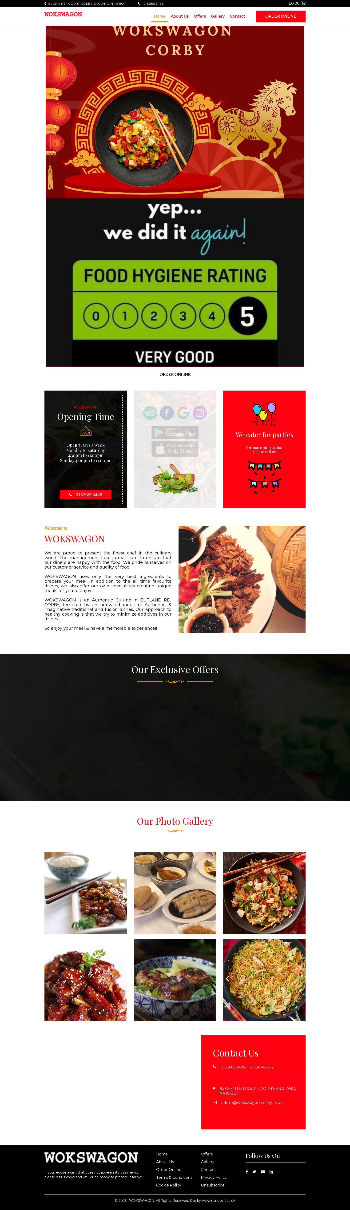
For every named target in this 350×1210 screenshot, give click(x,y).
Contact (237, 16)
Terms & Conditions (174, 1177)
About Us (179, 16)
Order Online (280, 16)
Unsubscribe (213, 1185)
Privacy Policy (214, 1177)
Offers (200, 16)
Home (159, 16)
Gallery (218, 16)
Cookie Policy (168, 1185)
